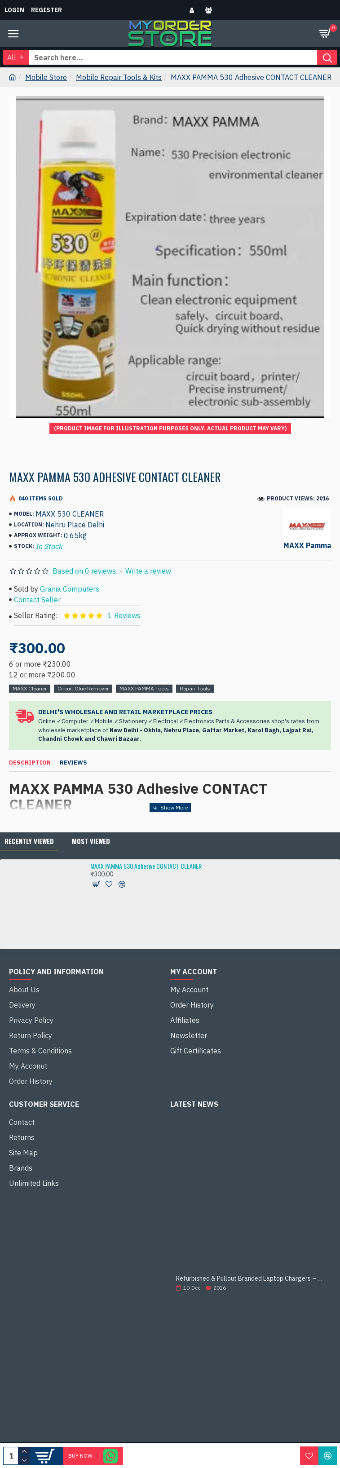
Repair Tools (195, 688)
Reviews (73, 762)
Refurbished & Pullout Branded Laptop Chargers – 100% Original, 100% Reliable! (250, 1278)
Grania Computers (69, 588)
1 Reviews (124, 615)
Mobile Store (46, 77)
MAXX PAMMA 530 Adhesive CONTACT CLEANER (146, 865)
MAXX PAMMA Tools (144, 688)
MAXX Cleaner (30, 688)
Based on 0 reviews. (85, 570)
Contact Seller (37, 599)
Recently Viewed (29, 841)
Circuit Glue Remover (83, 688)
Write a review (148, 570)
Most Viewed (91, 841)
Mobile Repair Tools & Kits (119, 77)
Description (30, 762)
